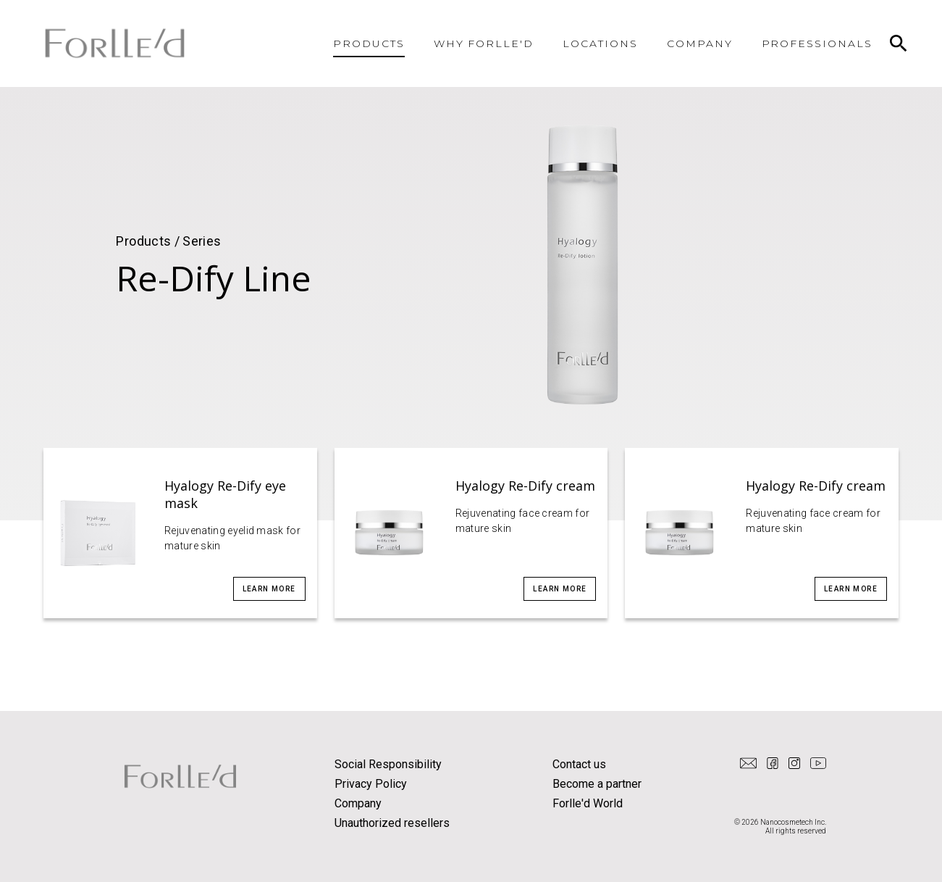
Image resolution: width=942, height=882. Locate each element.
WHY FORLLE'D (484, 43)
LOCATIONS (600, 43)
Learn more (269, 589)
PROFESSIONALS (817, 43)
